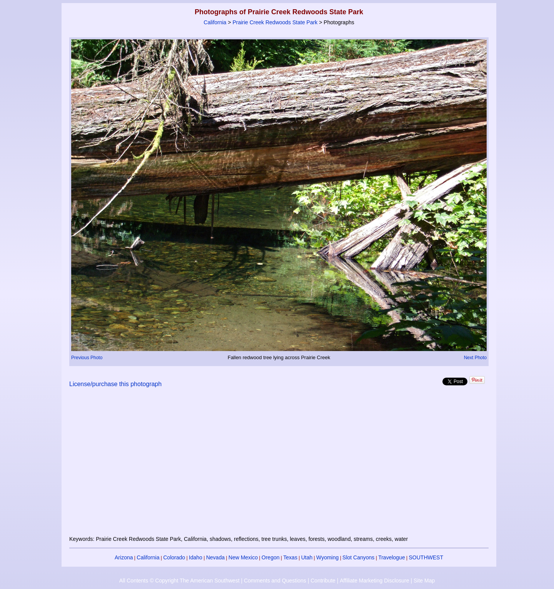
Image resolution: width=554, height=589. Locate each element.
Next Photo (475, 357)
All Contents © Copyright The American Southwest (179, 580)
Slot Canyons (358, 557)
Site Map (424, 580)
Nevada (215, 557)
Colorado (174, 557)
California (215, 22)
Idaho (195, 557)
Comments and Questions (275, 580)
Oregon (271, 557)
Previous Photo (86, 357)
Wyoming (327, 557)
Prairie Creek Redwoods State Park (274, 22)
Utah (307, 557)
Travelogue (391, 557)
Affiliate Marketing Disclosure (374, 580)
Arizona (124, 557)
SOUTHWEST (426, 557)
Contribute (322, 580)
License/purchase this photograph (115, 384)
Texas (290, 557)
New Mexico (243, 557)
